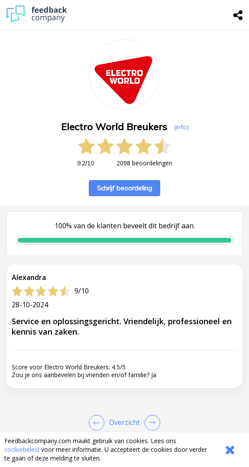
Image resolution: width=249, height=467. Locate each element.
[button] (124, 421)
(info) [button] (181, 127)
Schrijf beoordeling (124, 188)
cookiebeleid (21, 449)
